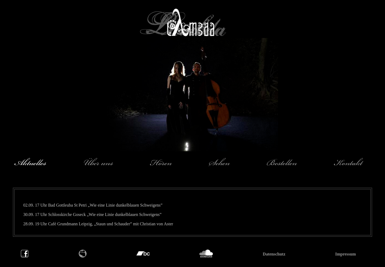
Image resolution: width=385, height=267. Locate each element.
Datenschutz (274, 254)
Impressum (345, 254)
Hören (161, 162)
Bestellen (282, 162)
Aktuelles (30, 162)
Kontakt (348, 162)
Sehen (219, 162)
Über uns (98, 162)
